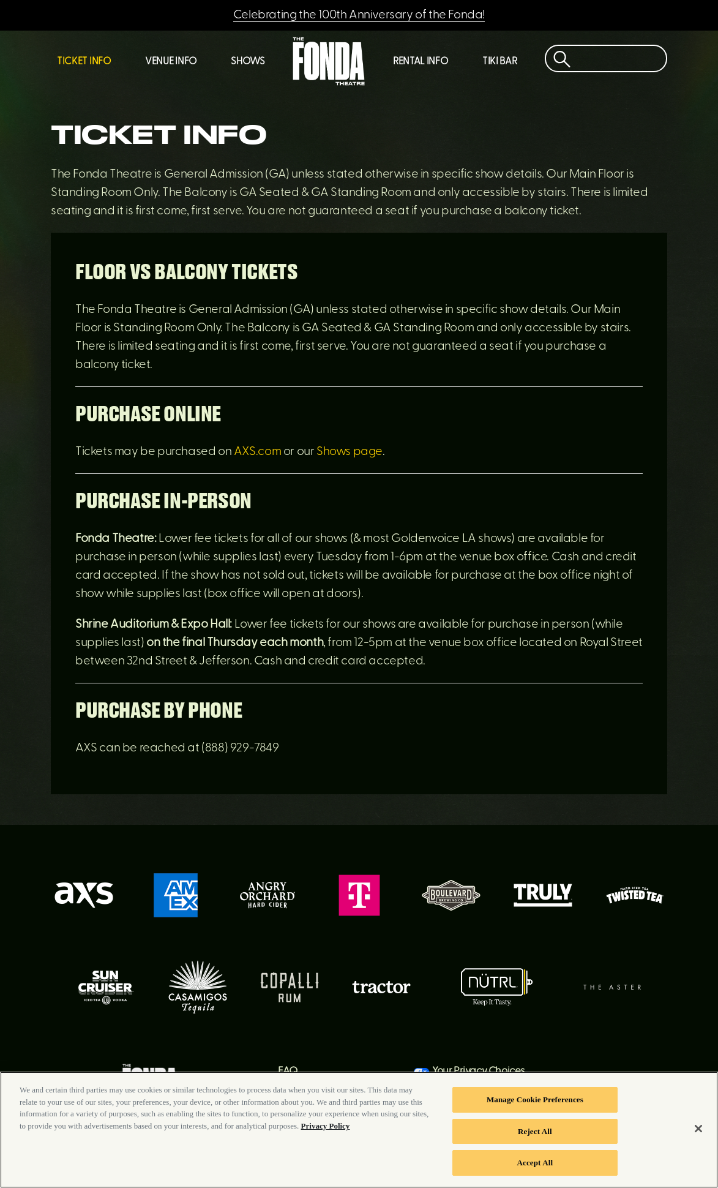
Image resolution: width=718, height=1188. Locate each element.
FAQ (288, 1071)
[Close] (698, 1131)
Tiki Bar (499, 62)
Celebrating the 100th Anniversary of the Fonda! (359, 15)
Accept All (535, 1166)
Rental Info (420, 62)
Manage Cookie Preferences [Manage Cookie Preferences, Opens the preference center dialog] (535, 1102)
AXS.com (257, 452)
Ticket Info (84, 62)
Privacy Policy (325, 1128)
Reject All (535, 1134)
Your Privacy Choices (478, 1071)
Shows (247, 62)
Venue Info (171, 62)
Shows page (349, 452)
